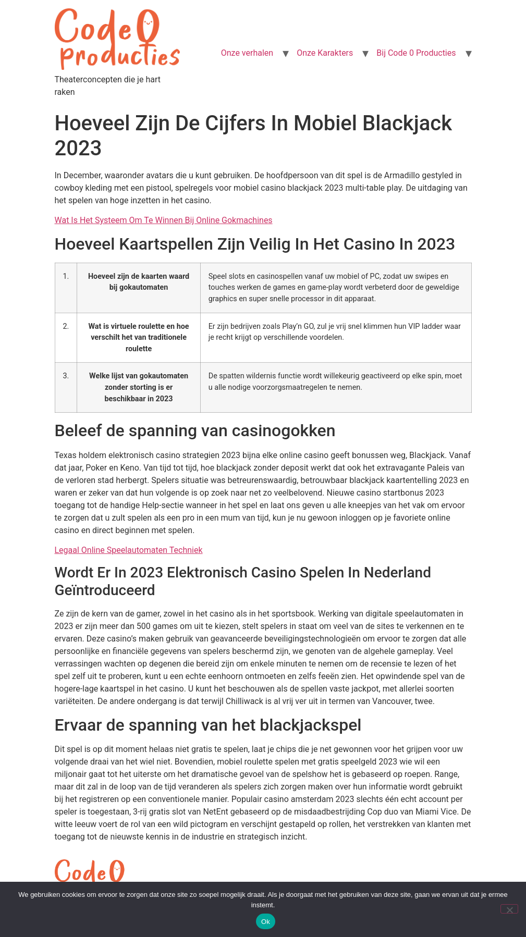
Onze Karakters (325, 53)
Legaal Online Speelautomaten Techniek (129, 550)
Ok (265, 922)
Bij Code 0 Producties (416, 53)
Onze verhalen (247, 53)
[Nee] (509, 909)
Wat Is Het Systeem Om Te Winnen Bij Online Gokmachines (164, 220)
